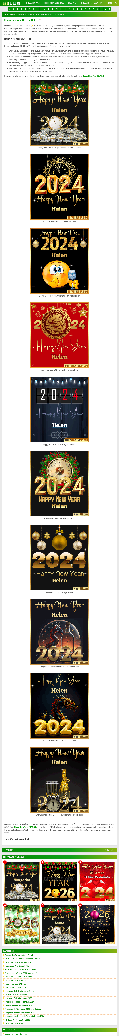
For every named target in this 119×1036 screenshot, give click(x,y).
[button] (10, 9)
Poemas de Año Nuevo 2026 (17, 966)
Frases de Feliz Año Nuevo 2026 (18, 977)
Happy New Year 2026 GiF (16, 984)
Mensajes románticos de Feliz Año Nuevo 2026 (24, 1016)
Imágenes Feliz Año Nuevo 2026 (18, 998)
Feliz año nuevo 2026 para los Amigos (21, 969)
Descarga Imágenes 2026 (15, 987)
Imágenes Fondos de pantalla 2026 (19, 1002)
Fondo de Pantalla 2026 (54, 3)
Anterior (9, 850)
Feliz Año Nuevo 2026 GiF (16, 980)
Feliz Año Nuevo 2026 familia (92, 3)
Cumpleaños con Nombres (16, 1034)
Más (111, 2)
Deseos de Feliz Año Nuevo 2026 (18, 1005)
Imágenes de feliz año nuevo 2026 (19, 991)
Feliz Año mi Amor (32, 3)
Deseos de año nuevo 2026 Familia (19, 955)
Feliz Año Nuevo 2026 (14, 1023)
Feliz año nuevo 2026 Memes (17, 995)
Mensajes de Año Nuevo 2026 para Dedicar (23, 1009)
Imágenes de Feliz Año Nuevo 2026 (20, 1013)
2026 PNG (72, 3)
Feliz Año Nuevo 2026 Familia (17, 1020)
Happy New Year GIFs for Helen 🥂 (22, 20)
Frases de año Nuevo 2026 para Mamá (21, 973)
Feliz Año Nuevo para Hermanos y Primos (22, 959)
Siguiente (109, 850)
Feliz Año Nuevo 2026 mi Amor (18, 962)
